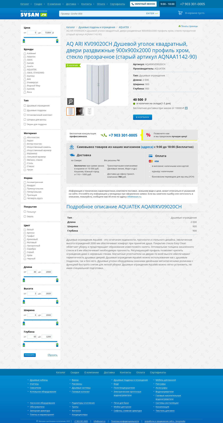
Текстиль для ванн (165, 410)
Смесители (35, 387)
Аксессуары (161, 387)
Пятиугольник (32, 192)
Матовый (30, 242)
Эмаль (29, 216)
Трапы (75, 406)
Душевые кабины (39, 380)
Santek (29, 63)
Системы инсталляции (167, 402)
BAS (27, 79)
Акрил (28, 141)
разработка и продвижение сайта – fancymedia (165, 421)
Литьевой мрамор (35, 157)
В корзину (142, 117)
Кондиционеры (79, 414)
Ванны (75, 380)
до (45, 32)
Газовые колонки (80, 391)
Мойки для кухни (122, 406)
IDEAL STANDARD (34, 73)
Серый (29, 252)
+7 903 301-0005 (81, 421)
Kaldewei (30, 53)
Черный (29, 259)
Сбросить (52, 355)
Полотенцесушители (124, 387)
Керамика (30, 153)
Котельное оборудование (43, 391)
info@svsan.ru (99, 421)
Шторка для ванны (35, 120)
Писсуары (161, 383)
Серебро (30, 249)
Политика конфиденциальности (125, 421)
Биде (116, 383)
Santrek (29, 89)
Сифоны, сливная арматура (128, 410)
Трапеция (30, 195)
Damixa (29, 76)
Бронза (29, 233)
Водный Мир (32, 86)
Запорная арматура (40, 410)
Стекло (29, 166)
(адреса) (147, 147)
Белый (29, 230)
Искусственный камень (37, 147)
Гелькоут (30, 212)
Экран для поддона (35, 124)
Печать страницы (189, 26)
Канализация (162, 406)
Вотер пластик (33, 144)
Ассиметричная (33, 182)
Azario (28, 66)
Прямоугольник (33, 189)
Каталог (70, 27)
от (30, 32)
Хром (28, 255)
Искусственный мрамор (37, 150)
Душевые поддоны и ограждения (97, 27)
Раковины (77, 383)
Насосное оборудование (42, 402)
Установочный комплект (38, 115)
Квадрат (29, 185)
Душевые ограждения (36, 106)
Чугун (28, 170)
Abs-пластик (31, 137)
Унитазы (34, 383)
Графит (29, 236)
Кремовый (31, 239)
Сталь (28, 163)
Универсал (31, 82)
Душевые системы (81, 387)
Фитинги (76, 410)
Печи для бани (121, 402)
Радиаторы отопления (83, 402)
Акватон (29, 57)
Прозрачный (32, 246)
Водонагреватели (165, 391)
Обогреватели (37, 406)
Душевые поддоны (35, 110)
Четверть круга (33, 198)
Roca (28, 92)
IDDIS (28, 60)
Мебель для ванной (166, 380)
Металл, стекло (33, 160)
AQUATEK (30, 69)
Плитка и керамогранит (42, 414)
